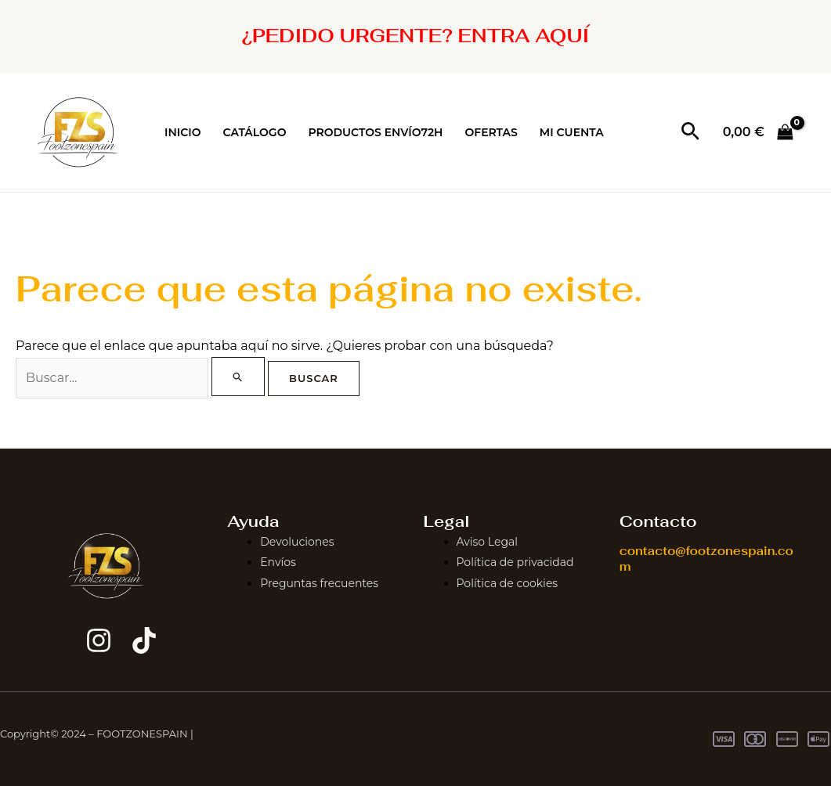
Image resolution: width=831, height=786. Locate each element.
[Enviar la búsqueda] (238, 376)
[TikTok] (144, 640)
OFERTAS (490, 132)
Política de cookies (507, 583)
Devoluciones (297, 542)
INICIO (182, 132)
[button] (690, 132)
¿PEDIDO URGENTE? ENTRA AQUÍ (416, 35)
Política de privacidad (515, 562)
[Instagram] (98, 640)
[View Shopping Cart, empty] (758, 132)
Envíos (278, 562)
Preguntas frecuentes (319, 583)
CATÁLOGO (255, 132)
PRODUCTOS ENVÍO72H (375, 132)
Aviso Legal (487, 542)
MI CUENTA (572, 132)
